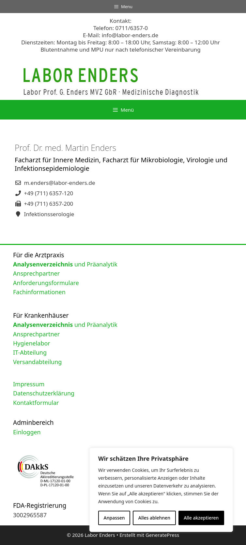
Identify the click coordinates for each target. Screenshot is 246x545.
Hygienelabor (31, 343)
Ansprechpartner (36, 273)
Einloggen (27, 432)
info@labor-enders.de (130, 35)
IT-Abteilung (30, 352)
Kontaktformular (36, 403)
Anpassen (114, 518)
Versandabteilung (37, 362)
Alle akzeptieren (201, 518)
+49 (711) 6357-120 (48, 193)
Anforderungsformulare (46, 283)
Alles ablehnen (154, 518)
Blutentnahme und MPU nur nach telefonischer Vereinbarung (120, 49)
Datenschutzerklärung (43, 393)
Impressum (28, 384)
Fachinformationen (39, 292)
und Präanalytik (65, 264)
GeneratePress (162, 535)
